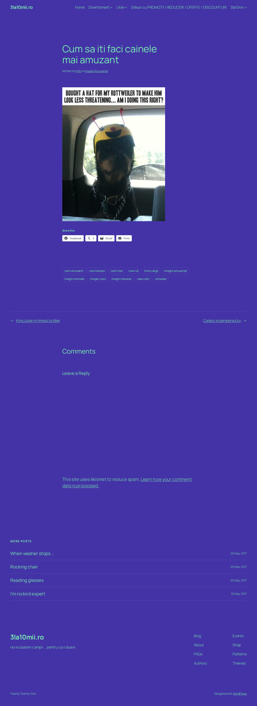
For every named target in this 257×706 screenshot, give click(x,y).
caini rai (133, 271)
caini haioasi (97, 271)
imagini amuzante (175, 271)
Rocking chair (24, 566)
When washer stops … (32, 553)
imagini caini (98, 279)
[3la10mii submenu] (245, 7)
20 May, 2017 (238, 553)
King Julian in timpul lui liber (38, 320)
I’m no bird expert (27, 593)
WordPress (240, 693)
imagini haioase (121, 279)
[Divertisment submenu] (111, 7)
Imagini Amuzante (96, 71)
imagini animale (75, 279)
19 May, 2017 (239, 594)
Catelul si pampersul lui (222, 320)
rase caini (143, 279)
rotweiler (161, 279)
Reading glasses (27, 580)
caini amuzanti (74, 271)
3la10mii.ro (21, 7)
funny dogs (151, 271)
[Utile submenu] (126, 7)
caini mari (116, 271)
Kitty (79, 71)
